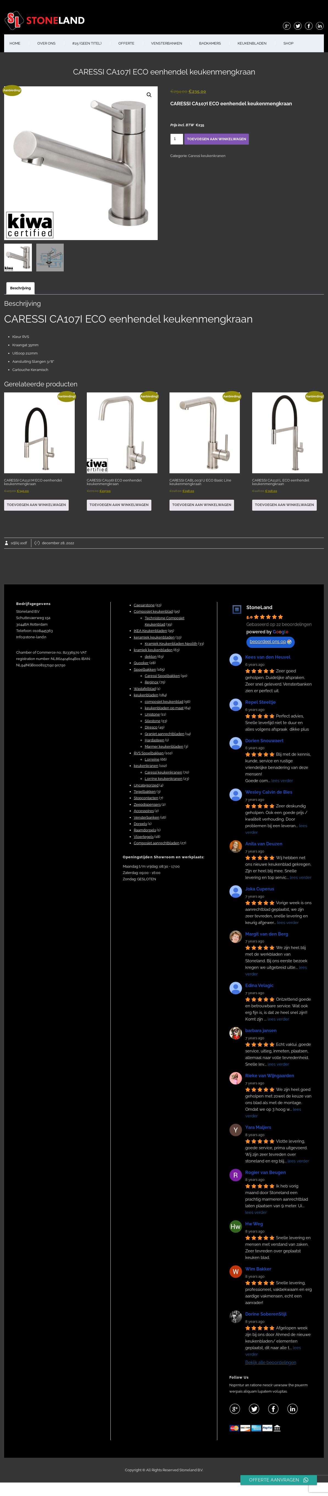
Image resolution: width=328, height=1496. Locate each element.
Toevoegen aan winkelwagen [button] (36, 505)
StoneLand (259, 607)
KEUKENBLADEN (252, 43)
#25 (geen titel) (86, 43)
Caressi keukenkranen (207, 156)
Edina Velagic (259, 985)
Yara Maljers (258, 1127)
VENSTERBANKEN (166, 43)
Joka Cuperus (259, 889)
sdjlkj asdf (19, 543)
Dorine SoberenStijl (266, 1314)
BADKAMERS (210, 43)
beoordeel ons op (270, 641)
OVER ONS (46, 43)
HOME (15, 43)
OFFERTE (126, 43)
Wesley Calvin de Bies (268, 792)
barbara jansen (261, 1030)
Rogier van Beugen (265, 1172)
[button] (149, 95)
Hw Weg (254, 1223)
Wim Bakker (258, 1269)
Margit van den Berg (266, 934)
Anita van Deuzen (263, 843)
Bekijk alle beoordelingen (270, 1362)
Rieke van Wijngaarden (269, 1075)
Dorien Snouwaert (264, 740)
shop (288, 43)
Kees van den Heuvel (267, 657)
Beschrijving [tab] (20, 288)
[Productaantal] (176, 139)
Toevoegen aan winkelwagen (216, 139)
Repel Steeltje (260, 702)
